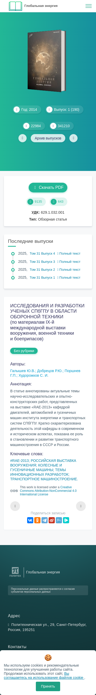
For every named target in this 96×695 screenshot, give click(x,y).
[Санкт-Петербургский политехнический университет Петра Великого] (15, 577)
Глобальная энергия (41, 6)
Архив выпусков (48, 138)
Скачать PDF (48, 187)
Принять (48, 686)
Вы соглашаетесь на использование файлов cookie (44, 675)
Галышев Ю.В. (22, 371)
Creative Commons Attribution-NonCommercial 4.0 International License (48, 490)
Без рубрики (24, 351)
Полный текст (69, 253)
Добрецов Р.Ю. (49, 371)
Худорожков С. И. (33, 375)
